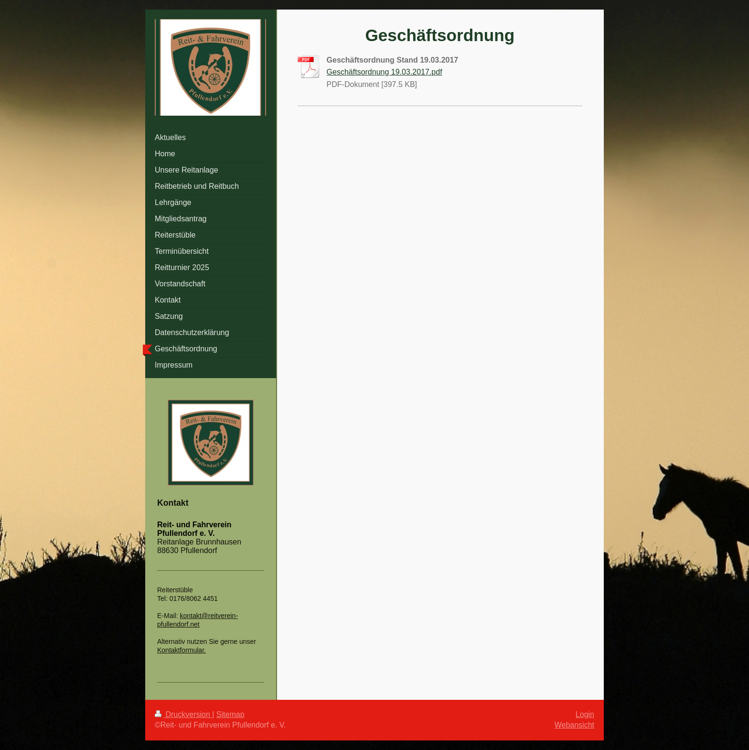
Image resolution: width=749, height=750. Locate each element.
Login (585, 714)
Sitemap (230, 714)
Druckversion (183, 714)
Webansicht (574, 725)
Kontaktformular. (181, 650)
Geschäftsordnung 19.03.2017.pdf (384, 72)
